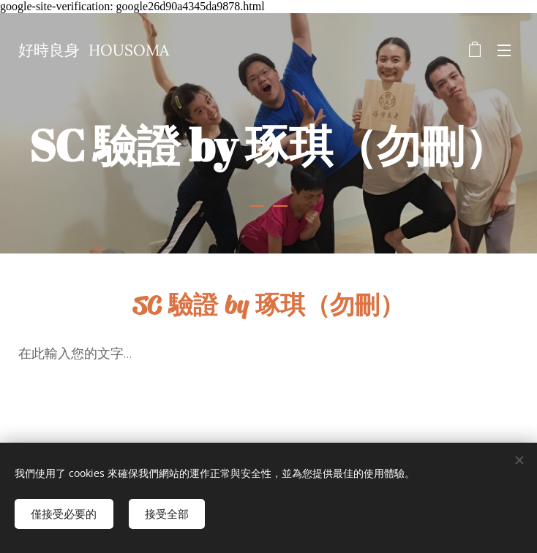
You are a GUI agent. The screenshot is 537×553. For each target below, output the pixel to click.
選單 (504, 50)
